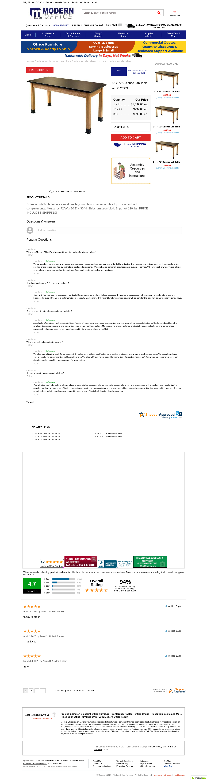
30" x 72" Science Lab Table (47, 439)
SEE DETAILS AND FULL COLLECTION (139, 71)
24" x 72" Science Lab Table (47, 436)
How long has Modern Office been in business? (47, 283)
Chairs (28, 34)
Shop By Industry (148, 34)
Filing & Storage (98, 34)
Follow (29, 255)
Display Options (63, 690)
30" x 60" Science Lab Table (109, 436)
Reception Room (123, 34)
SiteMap (167, 761)
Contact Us (97, 763)
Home (30, 61)
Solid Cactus (180, 775)
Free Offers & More (174, 34)
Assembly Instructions (102, 766)
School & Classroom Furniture (53, 61)
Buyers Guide (146, 763)
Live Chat (111, 25)
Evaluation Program (124, 766)
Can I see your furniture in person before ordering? (49, 311)
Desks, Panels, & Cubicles (73, 34)
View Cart (168, 766)
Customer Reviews (172, 763)
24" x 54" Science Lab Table (47, 433)
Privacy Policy (155, 746)
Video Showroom (147, 766)
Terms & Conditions (124, 761)
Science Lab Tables (84, 61)
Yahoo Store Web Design (162, 775)
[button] (34, 274)
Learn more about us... (43, 718)
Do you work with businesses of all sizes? (45, 373)
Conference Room (48, 34)
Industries (144, 761)
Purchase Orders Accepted (84, 2)
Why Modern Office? (32, 2)
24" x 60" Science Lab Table (109, 433)
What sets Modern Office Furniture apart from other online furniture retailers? (61, 252)
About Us (97, 761)
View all (29, 402)
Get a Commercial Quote (57, 2)
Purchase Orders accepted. (35, 764)
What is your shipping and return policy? (44, 342)
